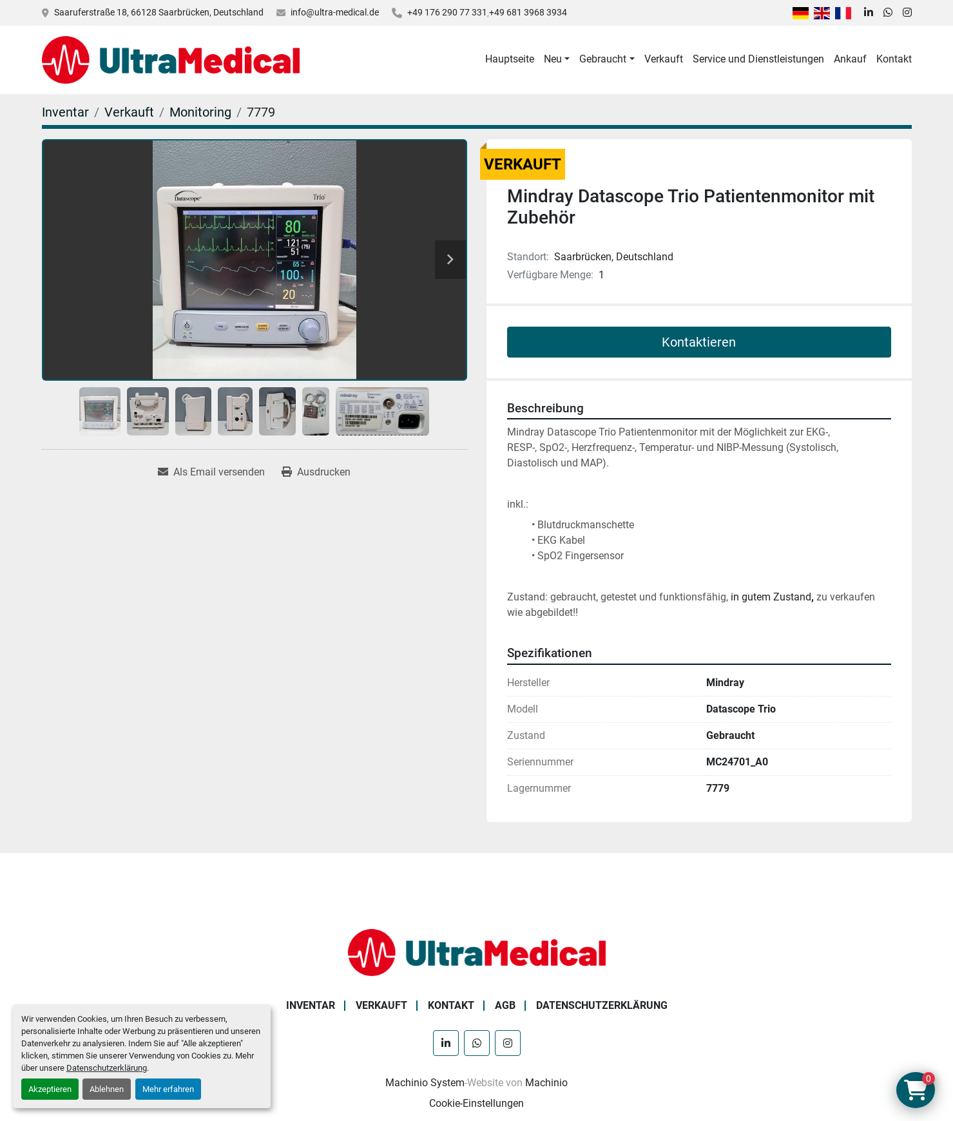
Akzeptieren (50, 1089)
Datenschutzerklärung (106, 1068)
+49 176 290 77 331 (447, 12)
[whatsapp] (887, 13)
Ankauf (850, 59)
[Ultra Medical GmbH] (477, 952)
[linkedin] (868, 13)
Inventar (310, 1005)
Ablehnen (107, 1089)
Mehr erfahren (168, 1089)
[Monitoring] (200, 112)
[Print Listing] (316, 472)
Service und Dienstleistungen (758, 59)
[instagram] (907, 13)
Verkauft (663, 59)
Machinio (546, 1083)
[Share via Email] (211, 472)
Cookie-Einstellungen (476, 1103)
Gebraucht (602, 59)
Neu (553, 59)
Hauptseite (509, 59)
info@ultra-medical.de (335, 12)
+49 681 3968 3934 (528, 12)
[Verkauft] (129, 112)
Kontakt (894, 59)
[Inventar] (65, 112)
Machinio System (425, 1083)
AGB (505, 1005)
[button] (557, 59)
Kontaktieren (699, 342)
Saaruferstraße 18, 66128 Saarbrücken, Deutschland (159, 12)
